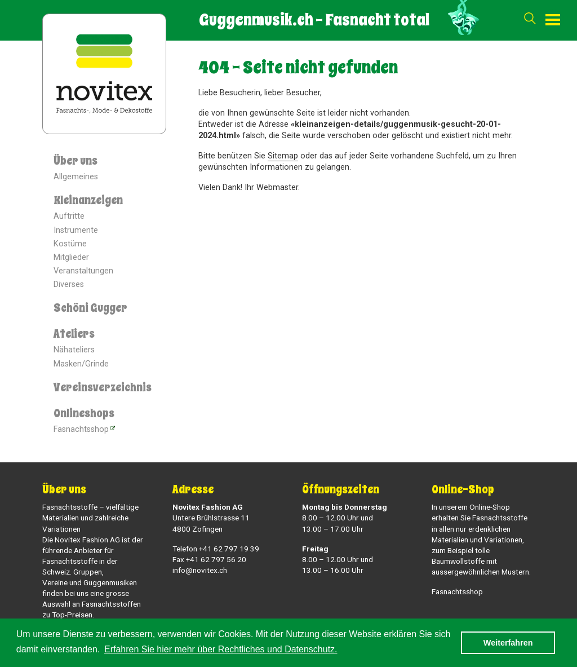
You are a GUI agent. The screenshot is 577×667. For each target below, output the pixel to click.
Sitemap (283, 156)
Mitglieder (71, 257)
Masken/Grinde (81, 364)
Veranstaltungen (83, 271)
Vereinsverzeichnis (103, 387)
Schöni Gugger (90, 308)
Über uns (75, 161)
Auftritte (69, 216)
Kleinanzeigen (88, 200)
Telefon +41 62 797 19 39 (215, 548)
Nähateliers (74, 350)
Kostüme (70, 244)
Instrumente (76, 230)
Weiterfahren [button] (508, 642)
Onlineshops (84, 413)
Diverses (69, 284)
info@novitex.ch (199, 570)
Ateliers (74, 334)
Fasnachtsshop (81, 429)
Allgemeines (76, 177)
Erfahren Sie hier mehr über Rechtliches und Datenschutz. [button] (221, 649)
